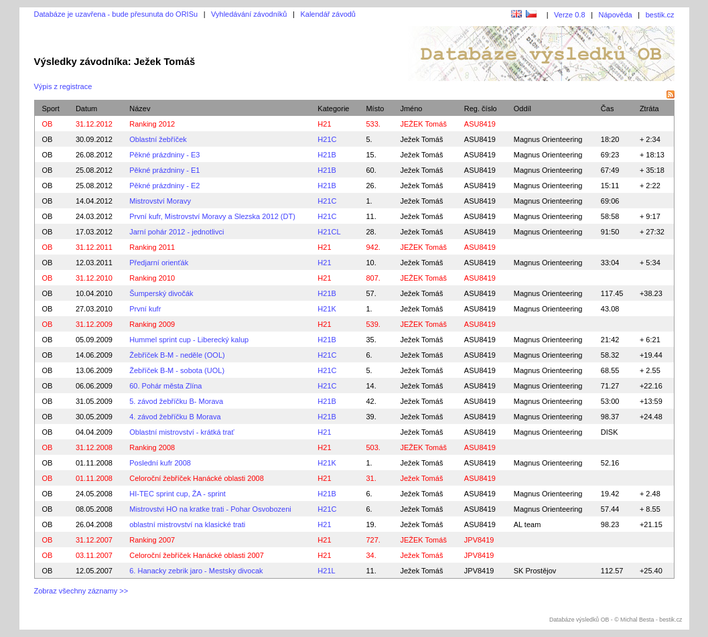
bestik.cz (660, 15)
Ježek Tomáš (421, 139)
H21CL (328, 232)
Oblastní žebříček (158, 139)
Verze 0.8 (569, 15)
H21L (326, 571)
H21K (326, 309)
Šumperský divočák (161, 293)
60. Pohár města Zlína (165, 386)
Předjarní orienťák (158, 263)
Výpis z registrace (63, 86)
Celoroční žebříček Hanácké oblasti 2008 (196, 478)
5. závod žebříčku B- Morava (176, 401)
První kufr (145, 309)
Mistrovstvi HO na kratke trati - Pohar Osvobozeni (210, 509)
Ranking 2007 (152, 540)
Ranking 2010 (152, 278)
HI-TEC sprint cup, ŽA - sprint (177, 494)
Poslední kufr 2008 (160, 463)
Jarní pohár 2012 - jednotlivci (176, 232)
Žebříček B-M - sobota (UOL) (176, 370)
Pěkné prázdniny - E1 (164, 170)
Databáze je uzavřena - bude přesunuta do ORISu (116, 14)
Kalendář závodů (328, 14)
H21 (324, 124)
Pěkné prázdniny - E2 (164, 186)
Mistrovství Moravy (160, 201)
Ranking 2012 (152, 124)
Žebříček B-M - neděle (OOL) (176, 355)
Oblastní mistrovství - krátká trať (181, 432)
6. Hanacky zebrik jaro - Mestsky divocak (196, 571)
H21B (326, 155)
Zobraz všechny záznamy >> (81, 591)
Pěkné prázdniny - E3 (164, 155)
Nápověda (615, 15)
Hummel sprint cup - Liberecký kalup (189, 340)
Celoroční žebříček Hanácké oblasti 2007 (196, 555)
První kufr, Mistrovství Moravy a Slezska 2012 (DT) (212, 216)
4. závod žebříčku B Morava (174, 417)
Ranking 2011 (152, 247)
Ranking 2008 (152, 447)
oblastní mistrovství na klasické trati (187, 524)
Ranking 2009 (152, 324)
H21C (326, 139)
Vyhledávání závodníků (249, 14)
